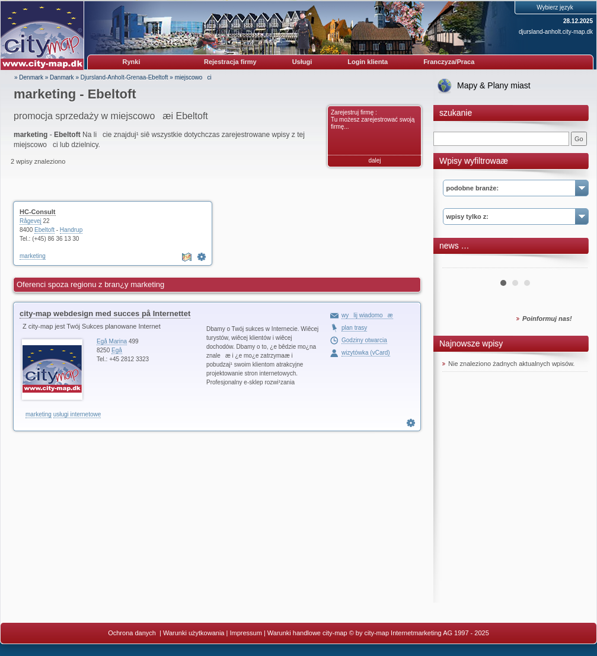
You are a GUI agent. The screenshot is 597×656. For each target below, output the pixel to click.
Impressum (245, 632)
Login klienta (367, 61)
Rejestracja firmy (230, 61)
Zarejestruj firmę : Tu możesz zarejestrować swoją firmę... (372, 119)
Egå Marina (112, 341)
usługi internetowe (77, 414)
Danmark (62, 77)
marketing (33, 256)
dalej (374, 160)
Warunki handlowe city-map (307, 632)
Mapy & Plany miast (494, 85)
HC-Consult (38, 211)
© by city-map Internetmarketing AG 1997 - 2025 (419, 632)
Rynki (132, 61)
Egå (116, 350)
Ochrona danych (133, 632)
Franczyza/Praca (448, 61)
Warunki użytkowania (194, 632)
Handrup (71, 230)
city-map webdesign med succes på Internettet (105, 313)
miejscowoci (193, 77)
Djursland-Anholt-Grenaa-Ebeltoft (124, 77)
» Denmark (28, 77)
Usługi (302, 61)
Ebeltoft (44, 230)
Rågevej (30, 221)
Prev (457, 263)
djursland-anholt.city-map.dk (556, 31)
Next (572, 263)
